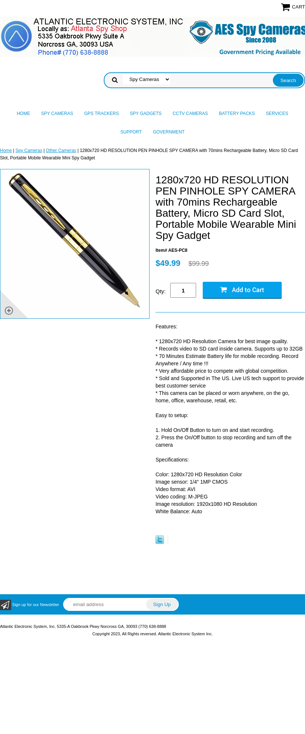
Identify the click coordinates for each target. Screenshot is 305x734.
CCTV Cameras (190, 113)
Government (169, 132)
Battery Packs (237, 113)
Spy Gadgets (146, 113)
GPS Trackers (101, 113)
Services (277, 113)
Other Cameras (61, 150)
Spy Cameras (57, 113)
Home (23, 113)
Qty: (160, 291)
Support (131, 132)
